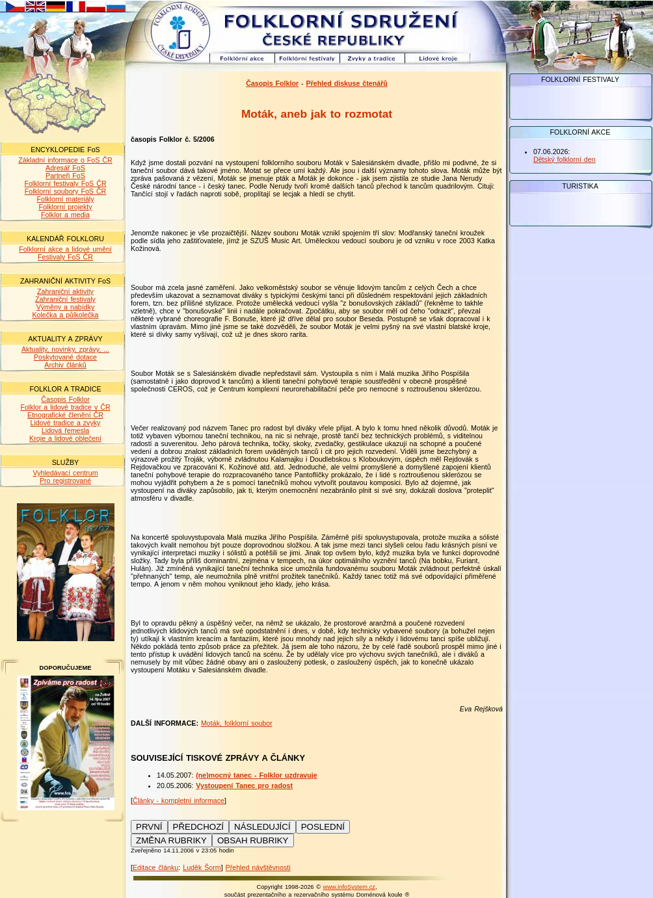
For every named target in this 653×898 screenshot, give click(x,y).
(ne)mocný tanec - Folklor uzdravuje (256, 775)
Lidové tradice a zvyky (66, 423)
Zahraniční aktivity (65, 291)
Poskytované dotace (65, 357)
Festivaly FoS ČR (65, 257)
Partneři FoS (65, 175)
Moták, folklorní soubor (237, 723)
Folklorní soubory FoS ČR (66, 191)
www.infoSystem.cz (349, 887)
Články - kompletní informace (178, 800)
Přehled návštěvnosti (258, 867)
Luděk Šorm (201, 867)
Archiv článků (65, 365)
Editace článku (155, 867)
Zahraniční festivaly (65, 299)
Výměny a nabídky (65, 307)
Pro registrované (65, 480)
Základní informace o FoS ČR (65, 160)
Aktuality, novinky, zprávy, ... (65, 349)
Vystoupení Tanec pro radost (244, 785)
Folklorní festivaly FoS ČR (65, 183)
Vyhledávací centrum (65, 473)
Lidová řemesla (65, 430)
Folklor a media (65, 214)
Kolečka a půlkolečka (65, 315)
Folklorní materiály (65, 199)
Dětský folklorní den (564, 159)
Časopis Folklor (65, 399)
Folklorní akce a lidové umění (65, 249)
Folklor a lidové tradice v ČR (65, 407)
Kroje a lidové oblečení (65, 438)
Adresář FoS (65, 168)
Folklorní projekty (65, 207)
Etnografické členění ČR (65, 415)
